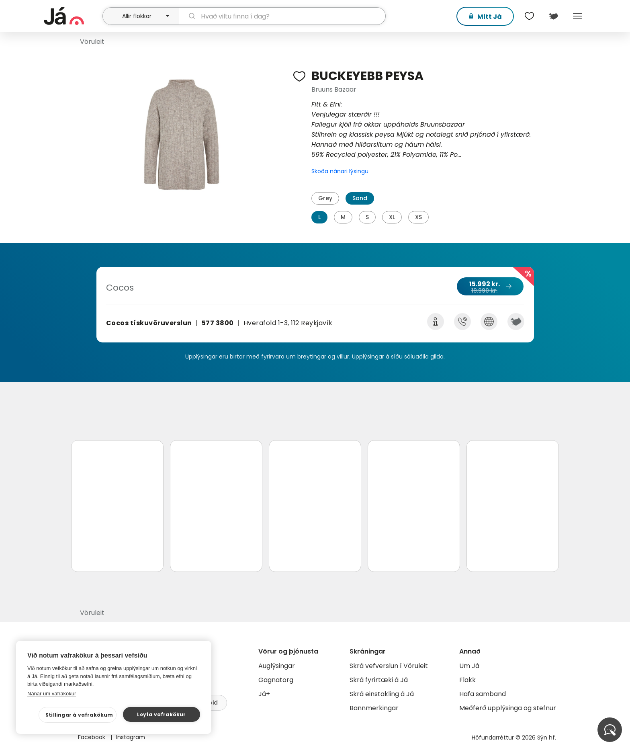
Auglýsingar (276, 665)
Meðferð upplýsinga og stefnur (507, 708)
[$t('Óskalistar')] (529, 16)
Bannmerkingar (374, 708)
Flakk (467, 679)
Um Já (469, 665)
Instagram (130, 737)
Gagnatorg (275, 679)
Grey (325, 198)
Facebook (92, 737)
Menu (577, 16)
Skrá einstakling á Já (382, 694)
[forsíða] (72, 16)
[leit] (282, 16)
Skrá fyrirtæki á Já (379, 679)
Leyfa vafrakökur (161, 714)
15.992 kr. (490, 287)
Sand (359, 198)
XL (392, 217)
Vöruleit (92, 41)
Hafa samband (482, 694)
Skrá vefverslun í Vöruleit (389, 665)
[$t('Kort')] (553, 16)
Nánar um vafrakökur (51, 694)
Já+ (264, 694)
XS (418, 217)
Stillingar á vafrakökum (79, 714)
